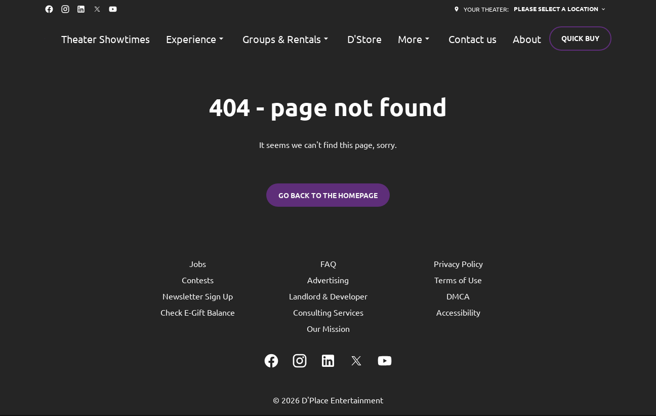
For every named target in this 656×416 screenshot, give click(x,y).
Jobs (197, 264)
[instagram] (65, 9)
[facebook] (49, 9)
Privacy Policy (458, 264)
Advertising (328, 281)
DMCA (458, 297)
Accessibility (458, 313)
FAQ (328, 264)
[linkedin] (81, 9)
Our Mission (328, 329)
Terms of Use (458, 281)
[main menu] (301, 38)
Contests (198, 281)
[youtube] (112, 9)
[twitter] (97, 9)
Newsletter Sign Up (197, 297)
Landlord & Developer (328, 297)
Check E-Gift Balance (197, 313)
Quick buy (580, 38)
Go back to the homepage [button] (328, 195)
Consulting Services (328, 313)
